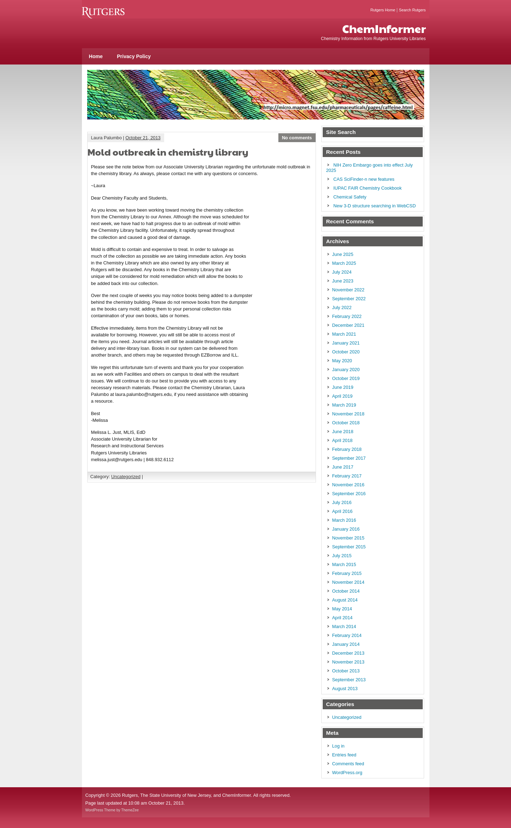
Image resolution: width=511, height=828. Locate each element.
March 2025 (344, 263)
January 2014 (346, 644)
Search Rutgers (412, 10)
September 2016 (349, 493)
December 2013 (348, 653)
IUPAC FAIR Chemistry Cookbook (367, 188)
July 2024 (342, 272)
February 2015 (347, 573)
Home (96, 56)
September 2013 (349, 679)
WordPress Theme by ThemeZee (112, 810)
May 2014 (342, 608)
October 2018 (346, 422)
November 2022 (348, 289)
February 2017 (347, 476)
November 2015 (348, 538)
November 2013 (348, 662)
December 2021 (348, 325)
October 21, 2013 (143, 137)
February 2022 (347, 316)
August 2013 (345, 688)
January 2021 (346, 343)
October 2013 (346, 670)
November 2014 (348, 582)
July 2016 (342, 502)
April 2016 (342, 511)
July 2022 (342, 307)
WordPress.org (347, 772)
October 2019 (346, 378)
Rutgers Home (382, 10)
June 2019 (343, 387)
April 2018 (342, 440)
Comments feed (348, 763)
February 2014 (347, 635)
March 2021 (344, 334)
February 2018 (347, 449)
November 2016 (348, 484)
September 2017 (349, 458)
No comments (297, 137)
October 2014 (346, 591)
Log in (338, 746)
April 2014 (342, 617)
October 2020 (346, 351)
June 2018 (343, 431)
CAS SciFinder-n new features (363, 179)
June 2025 (343, 254)
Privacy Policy (134, 56)
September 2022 (349, 298)
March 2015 (344, 564)
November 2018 (348, 413)
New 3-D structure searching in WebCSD (374, 205)
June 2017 (343, 467)
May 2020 (342, 360)
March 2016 (344, 520)
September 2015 (349, 546)
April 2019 (342, 396)
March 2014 (344, 626)
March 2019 (344, 405)
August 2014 (345, 600)
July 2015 (342, 555)
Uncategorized (126, 476)
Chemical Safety (349, 197)
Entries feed (344, 754)
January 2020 (346, 369)
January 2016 (346, 529)
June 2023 (343, 281)
